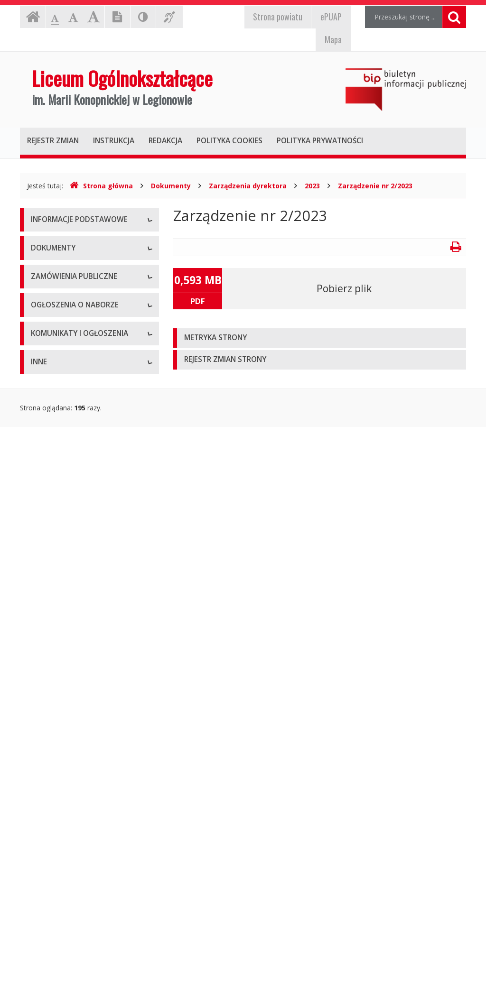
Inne (37, 548)
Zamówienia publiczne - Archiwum (83, 619)
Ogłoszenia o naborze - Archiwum (83, 690)
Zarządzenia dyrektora (248, 185)
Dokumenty (171, 185)
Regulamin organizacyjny (69, 420)
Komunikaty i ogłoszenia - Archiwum (71, 787)
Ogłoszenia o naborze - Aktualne (81, 669)
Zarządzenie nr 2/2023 (375, 185)
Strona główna (101, 185)
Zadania (43, 327)
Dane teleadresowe (61, 242)
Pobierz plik (344, 288)
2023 (312, 185)
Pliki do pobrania (56, 505)
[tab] (319, 338)
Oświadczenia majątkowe (70, 927)
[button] (319, 338)
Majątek (43, 863)
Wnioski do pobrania (62, 441)
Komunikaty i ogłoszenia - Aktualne (85, 761)
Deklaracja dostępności (67, 348)
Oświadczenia (52, 526)
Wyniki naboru (52, 711)
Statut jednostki (55, 398)
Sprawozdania (52, 484)
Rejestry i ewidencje (61, 906)
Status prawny (53, 263)
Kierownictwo (52, 306)
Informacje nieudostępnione (74, 842)
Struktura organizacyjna (67, 284)
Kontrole (44, 884)
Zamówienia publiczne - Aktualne (81, 597)
